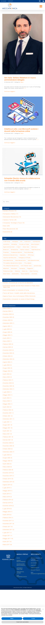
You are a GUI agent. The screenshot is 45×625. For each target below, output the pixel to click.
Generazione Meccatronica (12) (12, 217)
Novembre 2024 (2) (8, 353)
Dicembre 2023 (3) (8, 383)
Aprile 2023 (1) (7, 398)
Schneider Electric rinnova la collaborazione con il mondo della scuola (22, 179)
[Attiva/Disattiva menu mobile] (41, 6)
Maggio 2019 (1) (7, 490)
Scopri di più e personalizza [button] (22, 622)
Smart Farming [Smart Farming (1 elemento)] (34, 271)
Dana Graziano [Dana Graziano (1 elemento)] (35, 244)
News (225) (6, 226)
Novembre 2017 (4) (8, 523)
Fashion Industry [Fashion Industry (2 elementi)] (24, 249)
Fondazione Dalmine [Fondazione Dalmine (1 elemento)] (16, 252)
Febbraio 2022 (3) (8, 410)
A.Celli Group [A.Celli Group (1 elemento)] (6, 241)
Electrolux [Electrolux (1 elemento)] (34, 247)
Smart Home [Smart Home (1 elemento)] (6, 273)
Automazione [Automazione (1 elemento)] (36, 241)
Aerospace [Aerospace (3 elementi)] (15, 241)
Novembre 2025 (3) (8, 317)
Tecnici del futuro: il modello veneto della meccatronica (19, 293)
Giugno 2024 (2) (7, 368)
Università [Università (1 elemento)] (34, 273)
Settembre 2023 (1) (8, 389)
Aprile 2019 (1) (7, 493)
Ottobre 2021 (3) (8, 416)
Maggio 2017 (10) (8, 538)
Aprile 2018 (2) (7, 514)
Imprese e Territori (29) (10, 220)
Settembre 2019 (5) (8, 481)
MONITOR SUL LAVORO (20, 572)
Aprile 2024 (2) (7, 374)
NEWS (18, 558)
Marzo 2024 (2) (7, 377)
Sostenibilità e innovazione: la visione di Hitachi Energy (18, 299)
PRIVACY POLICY (35, 570)
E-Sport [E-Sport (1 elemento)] (19, 247)
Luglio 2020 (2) (7, 455)
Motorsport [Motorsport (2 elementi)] (14, 268)
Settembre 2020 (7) (8, 452)
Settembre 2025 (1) (8, 323)
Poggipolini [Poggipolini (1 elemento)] (30, 268)
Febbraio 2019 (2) (8, 499)
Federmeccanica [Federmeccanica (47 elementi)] (35, 249)
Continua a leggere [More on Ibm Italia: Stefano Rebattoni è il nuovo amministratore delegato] (9, 91)
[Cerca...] (22, 201)
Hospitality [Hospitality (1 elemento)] (23, 255)
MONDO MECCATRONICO (21, 561)
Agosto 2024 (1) (7, 362)
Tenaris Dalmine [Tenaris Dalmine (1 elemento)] (25, 273)
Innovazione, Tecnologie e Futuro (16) (14, 223)
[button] (43, 609)
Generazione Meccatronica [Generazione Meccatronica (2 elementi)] (10, 255)
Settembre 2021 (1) (8, 419)
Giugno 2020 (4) (7, 458)
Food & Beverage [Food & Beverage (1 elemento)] (28, 252)
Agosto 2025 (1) (7, 326)
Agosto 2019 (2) (7, 484)
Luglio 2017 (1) (7, 532)
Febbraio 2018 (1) (8, 517)
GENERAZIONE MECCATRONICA (21, 564)
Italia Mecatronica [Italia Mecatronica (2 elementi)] (8, 260)
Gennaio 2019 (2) (8, 502)
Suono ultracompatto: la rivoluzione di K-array (16, 290)
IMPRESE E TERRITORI (20, 568)
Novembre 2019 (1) (8, 475)
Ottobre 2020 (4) (8, 449)
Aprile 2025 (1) (7, 338)
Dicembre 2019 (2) (8, 472)
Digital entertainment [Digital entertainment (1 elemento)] (9, 247)
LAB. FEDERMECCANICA (22, 576)
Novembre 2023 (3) (8, 386)
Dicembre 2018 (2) (8, 505)
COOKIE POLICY (35, 567)
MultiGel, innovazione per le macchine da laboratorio (18, 282)
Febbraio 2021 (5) (8, 437)
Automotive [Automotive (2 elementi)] (6, 244)
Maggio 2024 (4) (7, 371)
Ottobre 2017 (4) (8, 526)
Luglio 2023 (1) (7, 392)
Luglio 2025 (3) (7, 329)
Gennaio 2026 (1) (8, 311)
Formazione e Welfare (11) (10, 214)
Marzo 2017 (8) (7, 544)
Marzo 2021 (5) (7, 434)
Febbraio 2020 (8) (8, 469)
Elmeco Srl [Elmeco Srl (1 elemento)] (6, 249)
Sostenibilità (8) (7, 232)
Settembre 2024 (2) (8, 359)
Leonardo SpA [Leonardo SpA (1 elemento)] (37, 265)
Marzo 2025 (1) (7, 341)
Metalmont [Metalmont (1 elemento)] (6, 268)
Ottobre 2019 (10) (8, 478)
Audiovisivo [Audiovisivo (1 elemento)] (27, 241)
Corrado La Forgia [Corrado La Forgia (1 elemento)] (24, 244)
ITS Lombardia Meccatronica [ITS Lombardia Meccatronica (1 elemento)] (11, 265)
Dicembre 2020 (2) (8, 443)
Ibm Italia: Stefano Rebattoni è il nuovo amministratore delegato (20, 79)
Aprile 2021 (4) (7, 431)
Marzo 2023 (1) (7, 401)
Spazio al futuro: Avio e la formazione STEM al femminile (19, 296)
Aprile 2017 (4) (7, 541)
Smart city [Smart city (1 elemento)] (25, 271)
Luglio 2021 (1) (7, 422)
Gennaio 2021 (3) (8, 440)
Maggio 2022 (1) (7, 404)
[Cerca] (4, 201)
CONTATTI (33, 565)
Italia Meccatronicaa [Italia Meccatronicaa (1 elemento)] (33, 260)
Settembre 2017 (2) (8, 529)
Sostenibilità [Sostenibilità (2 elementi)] (15, 273)
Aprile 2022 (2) (7, 407)
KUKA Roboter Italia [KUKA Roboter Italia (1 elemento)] (26, 265)
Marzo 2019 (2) (7, 496)
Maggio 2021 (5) (7, 428)
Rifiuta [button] (11, 618)
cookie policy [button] (38, 609)
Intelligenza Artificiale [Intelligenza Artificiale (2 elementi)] (24, 257)
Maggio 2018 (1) (7, 511)
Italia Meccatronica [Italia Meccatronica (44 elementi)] (20, 260)
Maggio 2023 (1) (7, 395)
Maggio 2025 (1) (7, 335)
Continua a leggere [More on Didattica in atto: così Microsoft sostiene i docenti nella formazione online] (9, 142)
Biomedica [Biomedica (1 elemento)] (14, 244)
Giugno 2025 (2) (7, 332)
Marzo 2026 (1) (7, 308)
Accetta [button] (33, 618)
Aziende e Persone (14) (9, 211)
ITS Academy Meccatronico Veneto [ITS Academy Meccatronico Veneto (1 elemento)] (12, 263)
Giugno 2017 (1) (7, 535)
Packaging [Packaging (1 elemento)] (22, 268)
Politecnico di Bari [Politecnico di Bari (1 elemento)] (8, 271)
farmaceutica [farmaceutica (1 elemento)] (14, 249)
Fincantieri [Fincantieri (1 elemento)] (6, 252)
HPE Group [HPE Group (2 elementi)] (31, 255)
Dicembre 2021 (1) (8, 413)
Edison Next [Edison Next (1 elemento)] (26, 247)
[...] (25, 88)
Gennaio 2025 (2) (8, 347)
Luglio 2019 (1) (7, 487)
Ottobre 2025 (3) (8, 320)
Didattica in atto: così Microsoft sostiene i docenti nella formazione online (21, 130)
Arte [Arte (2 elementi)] (21, 241)
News (21, 82)
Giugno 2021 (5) (7, 425)
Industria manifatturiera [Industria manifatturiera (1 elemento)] (9, 257)
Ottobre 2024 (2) (8, 356)
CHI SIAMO (34, 563)
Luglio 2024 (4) (7, 365)
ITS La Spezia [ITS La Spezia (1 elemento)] (27, 263)
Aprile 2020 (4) (7, 464)
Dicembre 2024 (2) (8, 350)
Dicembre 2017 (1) (8, 520)
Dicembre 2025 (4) (8, 314)
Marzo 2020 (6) (7, 467)
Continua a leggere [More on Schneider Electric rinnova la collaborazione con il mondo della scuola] (9, 192)
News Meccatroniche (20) (10, 229)
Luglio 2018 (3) (7, 508)
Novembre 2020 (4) (8, 446)
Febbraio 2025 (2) (8, 344)
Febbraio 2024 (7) (8, 380)
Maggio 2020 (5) (7, 461)
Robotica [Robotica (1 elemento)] (17, 271)
